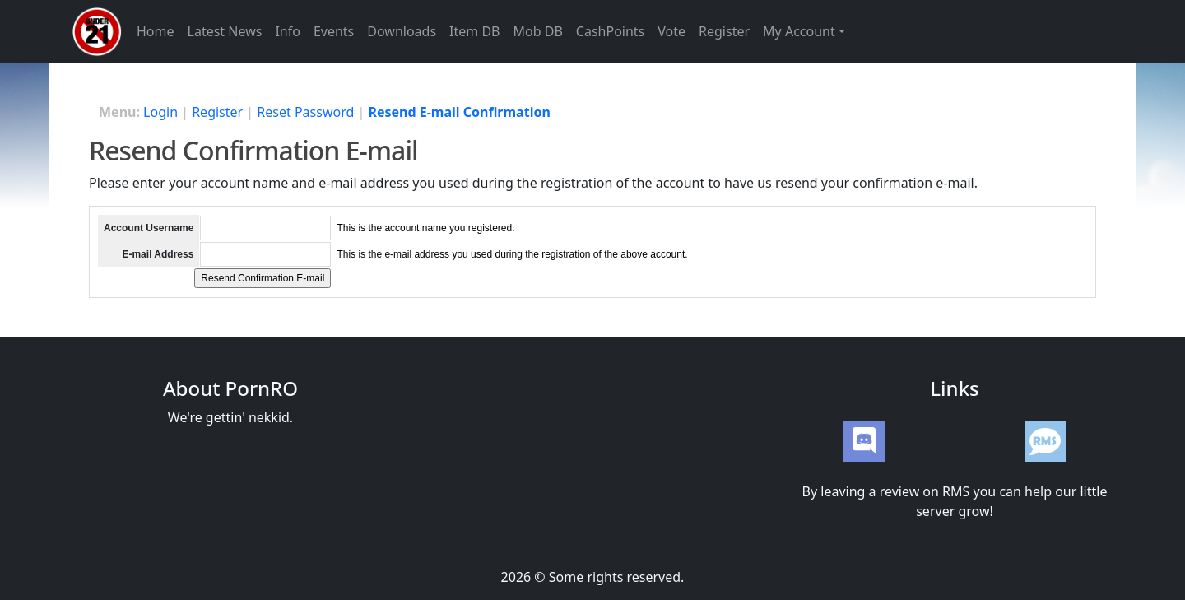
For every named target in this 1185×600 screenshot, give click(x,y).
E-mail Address (157, 254)
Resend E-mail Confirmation (459, 112)
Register (724, 31)
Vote (671, 31)
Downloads (401, 31)
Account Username (148, 228)
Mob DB (538, 31)
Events (334, 31)
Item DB (474, 31)
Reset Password (305, 112)
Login (160, 112)
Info (287, 31)
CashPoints (610, 31)
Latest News (225, 31)
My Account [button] (799, 31)
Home (155, 31)
